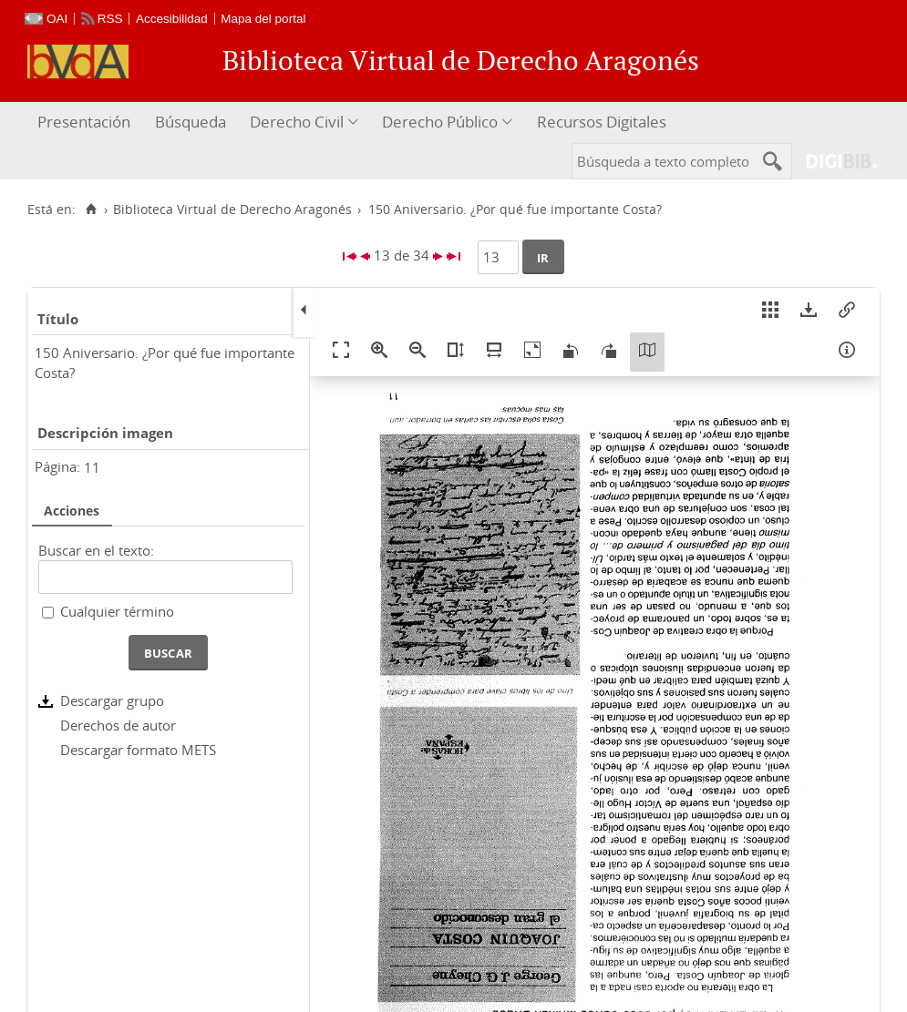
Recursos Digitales (601, 121)
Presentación (83, 121)
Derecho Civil (297, 121)
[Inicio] (90, 209)
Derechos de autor (118, 725)
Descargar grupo (112, 700)
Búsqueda (190, 121)
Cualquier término (117, 611)
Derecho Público (440, 121)
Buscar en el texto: (96, 550)
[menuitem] (86, 122)
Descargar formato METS (138, 750)
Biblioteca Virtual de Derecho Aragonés (232, 209)
